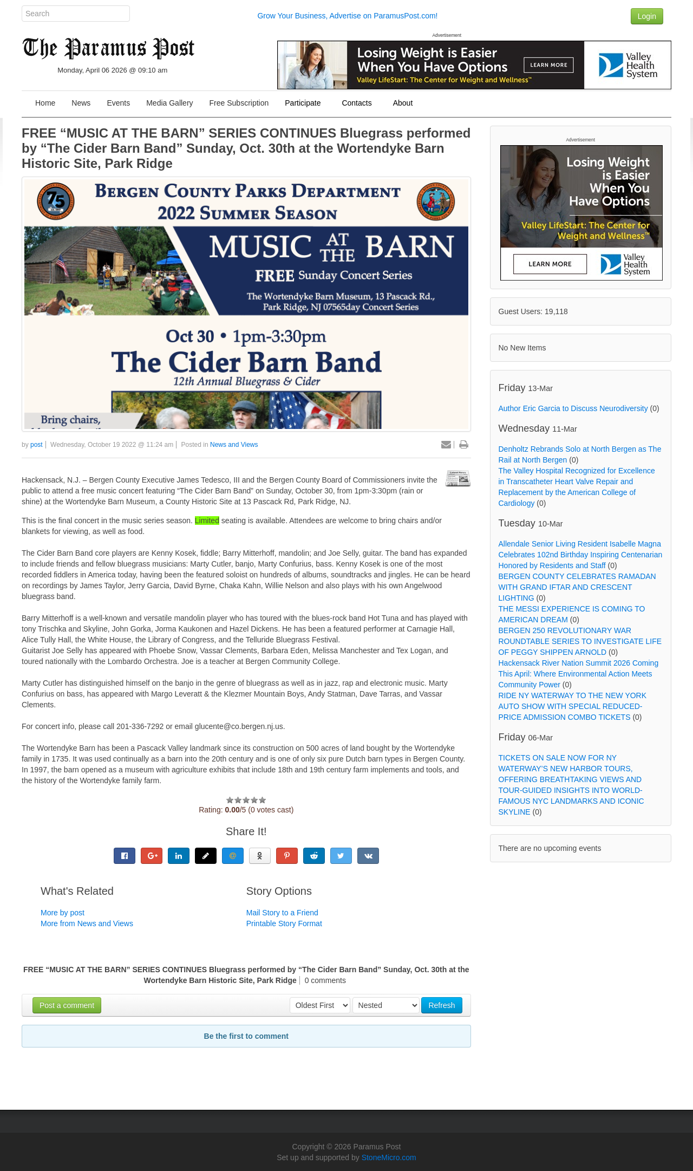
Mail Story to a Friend (282, 912)
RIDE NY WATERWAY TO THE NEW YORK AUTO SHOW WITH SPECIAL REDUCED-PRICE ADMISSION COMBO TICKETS (573, 706)
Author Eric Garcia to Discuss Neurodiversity (573, 408)
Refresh (441, 1005)
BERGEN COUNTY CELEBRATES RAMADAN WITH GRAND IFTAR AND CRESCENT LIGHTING (577, 587)
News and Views (234, 444)
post (36, 444)
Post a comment (67, 1005)
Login (647, 16)
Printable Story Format (284, 923)
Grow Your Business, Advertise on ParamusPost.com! (347, 15)
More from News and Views (87, 923)
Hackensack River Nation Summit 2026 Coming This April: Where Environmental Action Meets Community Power (579, 674)
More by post (62, 912)
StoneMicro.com (389, 1157)
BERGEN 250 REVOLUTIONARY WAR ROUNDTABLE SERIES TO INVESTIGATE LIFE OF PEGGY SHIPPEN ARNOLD (580, 641)
